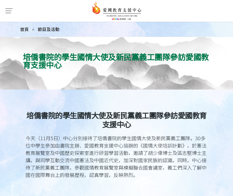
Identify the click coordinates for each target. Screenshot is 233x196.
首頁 (24, 29)
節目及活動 (48, 29)
